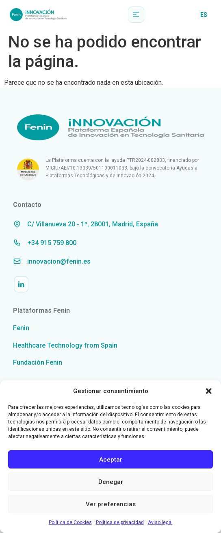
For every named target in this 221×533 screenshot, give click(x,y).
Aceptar (110, 459)
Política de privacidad (120, 522)
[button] (209, 391)
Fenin (21, 328)
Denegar (110, 482)
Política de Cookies (70, 522)
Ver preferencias (111, 504)
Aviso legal (160, 522)
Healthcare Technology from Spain (65, 345)
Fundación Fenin (37, 362)
